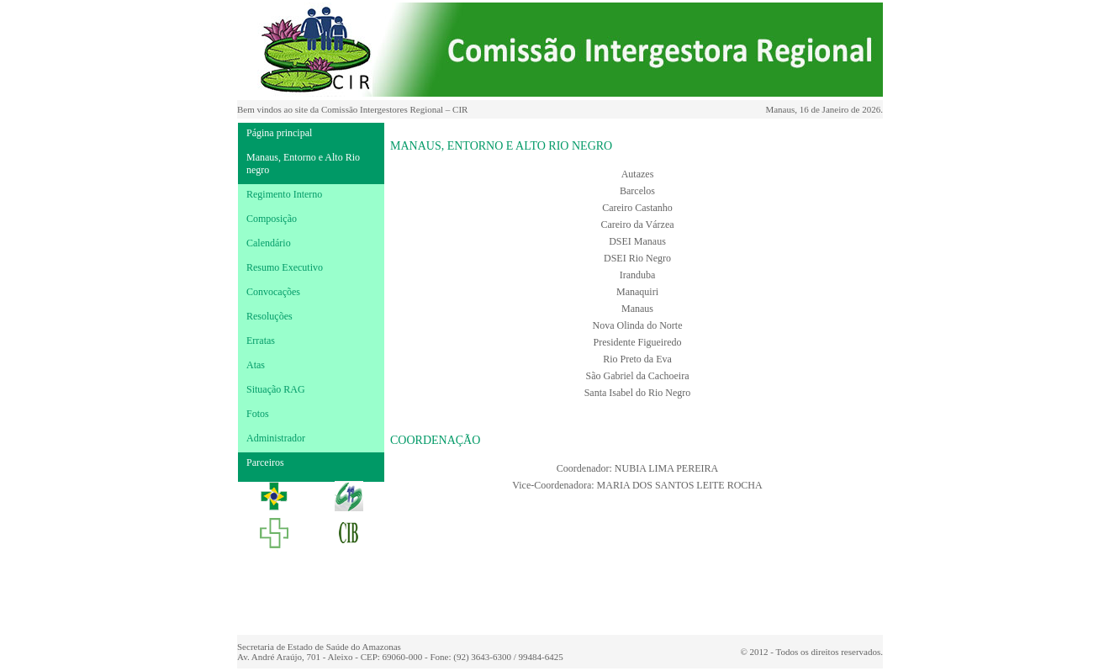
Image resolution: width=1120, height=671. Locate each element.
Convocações (273, 292)
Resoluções (269, 316)
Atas (255, 365)
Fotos (257, 414)
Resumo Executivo (284, 267)
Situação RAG (275, 389)
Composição (271, 219)
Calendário (268, 243)
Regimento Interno (284, 194)
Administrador (275, 438)
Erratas (260, 340)
